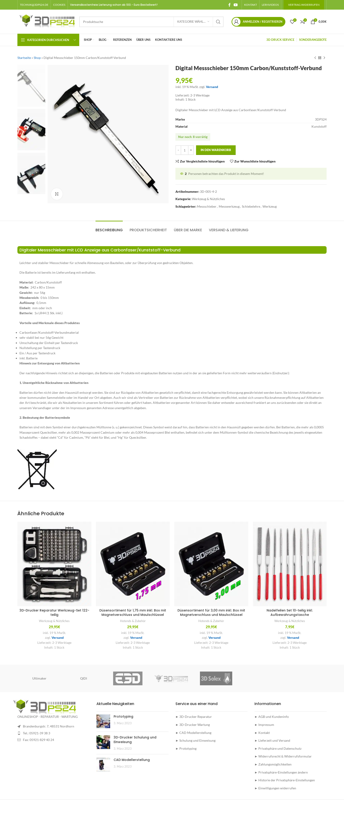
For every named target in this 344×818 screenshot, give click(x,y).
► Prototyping (186, 748)
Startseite (24, 58)
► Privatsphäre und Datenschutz (277, 748)
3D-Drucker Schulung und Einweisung (135, 739)
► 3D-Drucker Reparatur (193, 717)
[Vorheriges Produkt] (315, 57)
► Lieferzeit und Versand (272, 740)
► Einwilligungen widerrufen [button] (275, 788)
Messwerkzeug (229, 206)
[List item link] (53, 733)
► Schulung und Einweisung (195, 740)
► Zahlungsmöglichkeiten (273, 764)
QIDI (83, 678)
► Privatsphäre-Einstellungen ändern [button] (281, 772)
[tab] (109, 228)
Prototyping (123, 716)
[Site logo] (46, 21)
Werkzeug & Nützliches (208, 199)
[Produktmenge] (184, 150)
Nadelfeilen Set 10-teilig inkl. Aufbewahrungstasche (290, 612)
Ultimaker (39, 678)
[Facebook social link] (229, 4)
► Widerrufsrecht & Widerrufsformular (283, 756)
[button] (59, 5)
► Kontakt (262, 733)
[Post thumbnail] (103, 721)
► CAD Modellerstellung (193, 733)
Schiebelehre (251, 206)
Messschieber (206, 206)
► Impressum (264, 725)
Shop (37, 58)
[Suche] (151, 22)
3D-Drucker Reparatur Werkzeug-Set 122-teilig (54, 612)
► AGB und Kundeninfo (271, 717)
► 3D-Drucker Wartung (192, 725)
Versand (212, 87)
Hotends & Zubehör (133, 621)
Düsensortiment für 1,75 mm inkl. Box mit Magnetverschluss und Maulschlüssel (132, 612)
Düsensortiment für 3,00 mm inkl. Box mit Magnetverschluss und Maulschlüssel (211, 612)
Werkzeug (269, 206)
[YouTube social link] (235, 4)
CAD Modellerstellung (132, 759)
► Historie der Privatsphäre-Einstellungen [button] (284, 780)
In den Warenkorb (216, 150)
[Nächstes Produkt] (324, 57)
